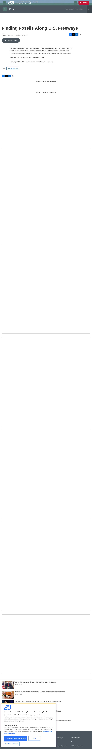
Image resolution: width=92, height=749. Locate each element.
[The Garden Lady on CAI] (46, 196)
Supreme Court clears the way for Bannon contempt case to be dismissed (38, 701)
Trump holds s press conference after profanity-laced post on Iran (36, 682)
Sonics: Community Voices (59, 746)
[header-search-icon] (75, 3)
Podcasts (73, 742)
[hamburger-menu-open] (4, 3)
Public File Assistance (77, 746)
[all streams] (89, 9)
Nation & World (13, 68)
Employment (55, 742)
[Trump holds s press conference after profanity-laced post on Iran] (8, 685)
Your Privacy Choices (11, 744)
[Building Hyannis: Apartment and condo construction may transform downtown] (46, 644)
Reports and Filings (57, 738)
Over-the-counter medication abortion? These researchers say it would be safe (40, 691)
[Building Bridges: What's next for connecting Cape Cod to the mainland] (46, 474)
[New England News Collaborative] (46, 566)
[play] (5, 9)
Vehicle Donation (75, 738)
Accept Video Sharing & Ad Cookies (15, 738)
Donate (84, 3)
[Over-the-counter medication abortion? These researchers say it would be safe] (8, 695)
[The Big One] (46, 381)
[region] (28, 725)
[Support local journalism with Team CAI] (46, 124)
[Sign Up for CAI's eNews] (46, 289)
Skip (34, 738)
